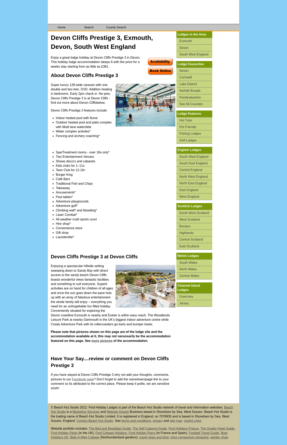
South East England (193, 163)
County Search (116, 27)
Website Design (118, 411)
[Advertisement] (227, 93)
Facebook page (83, 379)
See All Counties (191, 104)
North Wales (188, 269)
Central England (190, 170)
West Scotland (189, 219)
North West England (193, 176)
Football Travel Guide (204, 433)
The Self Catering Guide (150, 428)
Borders (185, 226)
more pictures (102, 340)
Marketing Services (86, 411)
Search (89, 27)
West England (189, 196)
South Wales (188, 262)
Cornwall (185, 77)
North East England (193, 183)
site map (176, 420)
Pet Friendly (187, 127)
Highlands (186, 233)
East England (188, 190)
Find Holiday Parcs (142, 433)
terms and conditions (136, 420)
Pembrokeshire (190, 97)
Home (62, 27)
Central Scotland (191, 239)
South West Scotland (194, 213)
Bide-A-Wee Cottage (84, 437)
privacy (158, 420)
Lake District (188, 84)
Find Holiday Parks (64, 433)
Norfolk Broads (190, 90)
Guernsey (186, 296)
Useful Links (192, 420)
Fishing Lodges (190, 133)
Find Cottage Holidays (111, 433)
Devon (184, 47)
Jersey (184, 303)
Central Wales (189, 275)
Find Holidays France (184, 428)
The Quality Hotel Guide (217, 428)
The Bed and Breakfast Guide (110, 428)
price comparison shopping (189, 437)
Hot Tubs (185, 120)
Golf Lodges (188, 140)
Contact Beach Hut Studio (95, 420)
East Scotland (189, 246)
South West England (193, 54)
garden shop (219, 437)
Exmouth (185, 41)
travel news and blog (154, 437)
